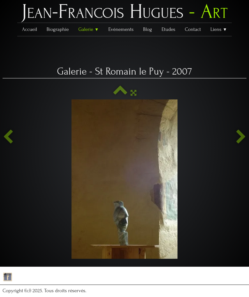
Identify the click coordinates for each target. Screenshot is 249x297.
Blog (147, 29)
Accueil (29, 29)
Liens (218, 29)
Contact (193, 29)
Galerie (88, 29)
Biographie (58, 29)
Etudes (168, 29)
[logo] (124, 13)
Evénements (121, 29)
